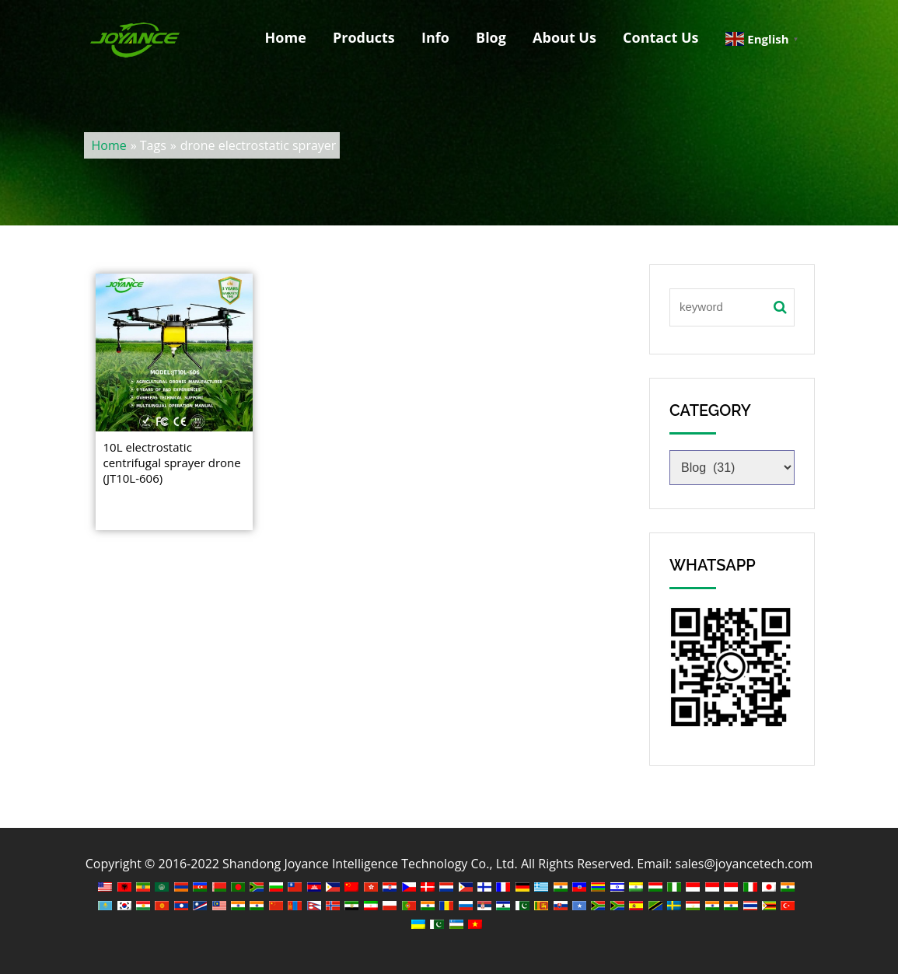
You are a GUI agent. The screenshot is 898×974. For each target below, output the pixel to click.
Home (285, 37)
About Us (564, 37)
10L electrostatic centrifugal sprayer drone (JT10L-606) (172, 462)
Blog (491, 37)
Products (364, 37)
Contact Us (660, 37)
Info (435, 37)
